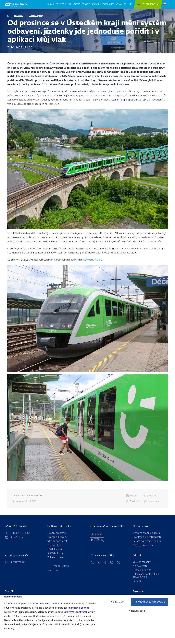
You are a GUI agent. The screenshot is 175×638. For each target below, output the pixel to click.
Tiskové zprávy (36, 16)
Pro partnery (63, 4)
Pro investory (81, 4)
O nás (50, 4)
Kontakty (121, 4)
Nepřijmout (118, 601)
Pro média (108, 4)
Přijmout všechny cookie (149, 601)
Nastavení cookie (138, 610)
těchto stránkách (91, 260)
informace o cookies (78, 607)
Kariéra (95, 4)
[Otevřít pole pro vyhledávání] (131, 4)
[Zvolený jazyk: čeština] (166, 4)
